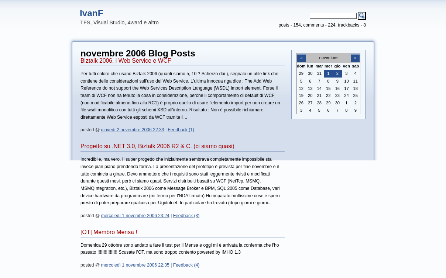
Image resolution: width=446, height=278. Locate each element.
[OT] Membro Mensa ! (108, 232)
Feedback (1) (181, 129)
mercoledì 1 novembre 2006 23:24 (135, 215)
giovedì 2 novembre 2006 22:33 (132, 129)
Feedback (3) (186, 215)
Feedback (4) (186, 265)
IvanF (91, 13)
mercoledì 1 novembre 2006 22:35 (135, 265)
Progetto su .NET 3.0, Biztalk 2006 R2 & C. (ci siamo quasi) (157, 146)
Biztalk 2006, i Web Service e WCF (125, 61)
